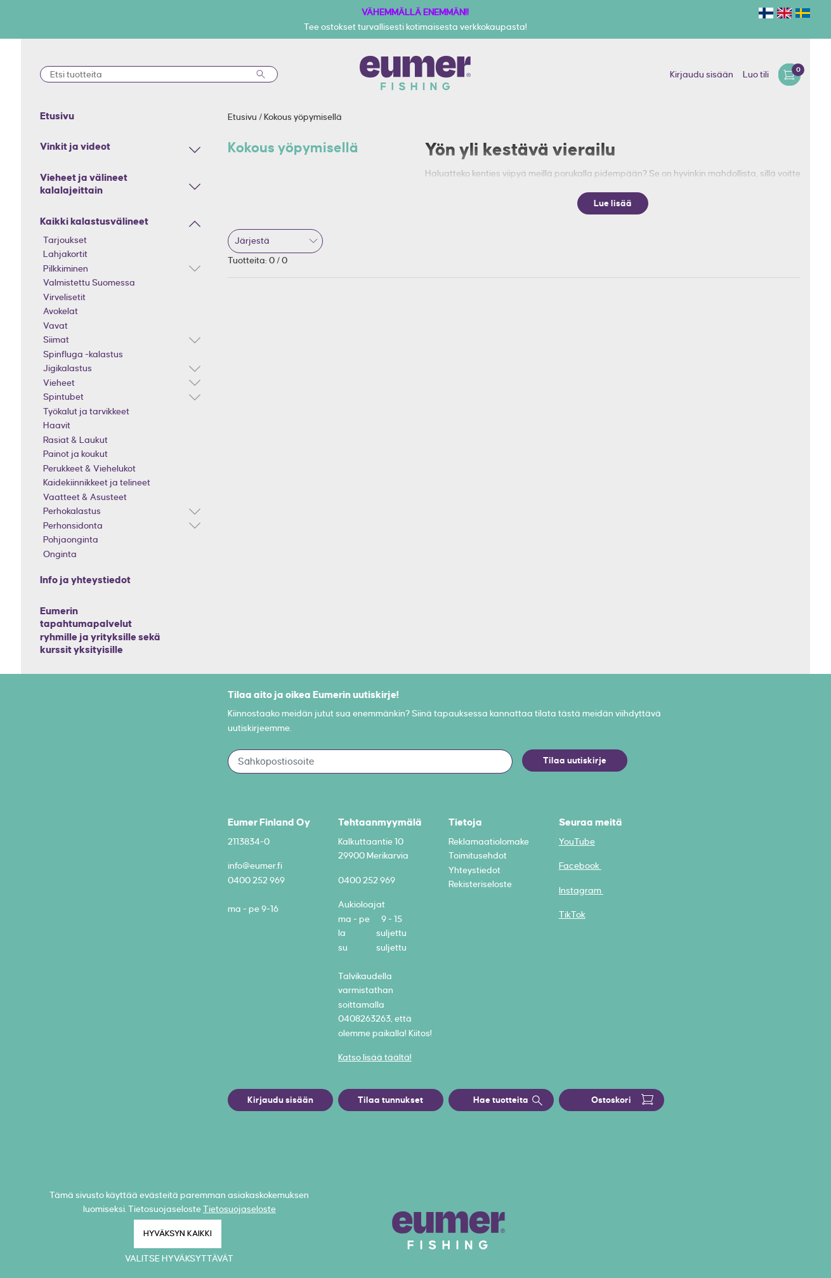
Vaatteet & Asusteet (85, 497)
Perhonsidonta (73, 525)
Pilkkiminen (65, 268)
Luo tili (756, 74)
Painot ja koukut (75, 454)
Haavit (56, 425)
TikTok (572, 914)
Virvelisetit (64, 297)
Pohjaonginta (70, 539)
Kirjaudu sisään (701, 74)
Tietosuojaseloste (239, 1209)
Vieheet (59, 383)
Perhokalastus (72, 511)
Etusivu (243, 117)
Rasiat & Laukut (75, 440)
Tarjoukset (65, 240)
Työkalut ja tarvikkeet (86, 411)
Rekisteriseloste (480, 884)
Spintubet (63, 397)
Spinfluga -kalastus (83, 354)
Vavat (55, 325)
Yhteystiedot (474, 870)
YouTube (577, 841)
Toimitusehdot (477, 855)
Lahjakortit (65, 254)
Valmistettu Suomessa (89, 282)
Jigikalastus (67, 368)
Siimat (56, 339)
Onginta (60, 554)
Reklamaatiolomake (488, 841)
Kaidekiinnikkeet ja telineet (96, 482)
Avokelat (60, 311)
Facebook (580, 865)
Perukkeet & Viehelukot (89, 468)
